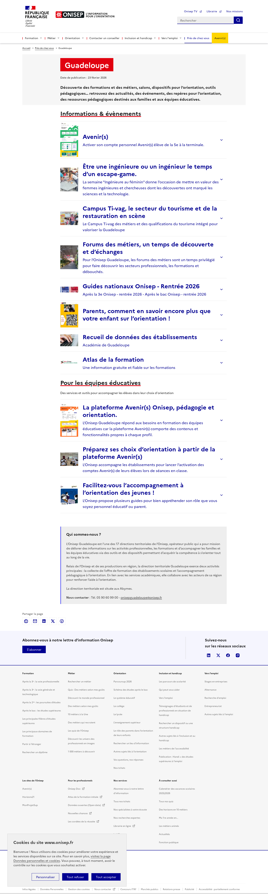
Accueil (26, 48)
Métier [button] (53, 38)
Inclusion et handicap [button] (140, 38)
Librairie (214, 11)
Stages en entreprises (216, 885)
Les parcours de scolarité (172, 885)
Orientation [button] (74, 38)
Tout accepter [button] (106, 877)
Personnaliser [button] (45, 877)
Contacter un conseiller (104, 38)
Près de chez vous (198, 38)
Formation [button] (33, 38)
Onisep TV (193, 11)
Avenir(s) (220, 38)
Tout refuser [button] (75, 877)
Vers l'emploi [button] (171, 38)
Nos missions (234, 11)
